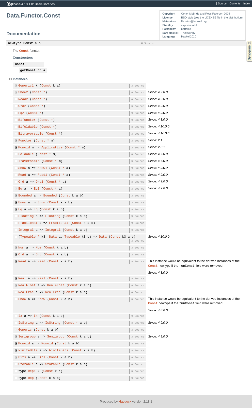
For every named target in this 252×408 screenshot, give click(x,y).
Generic (25, 330)
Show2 (23, 92)
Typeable (27, 237)
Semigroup (27, 337)
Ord (21, 182)
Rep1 (32, 371)
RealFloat (27, 285)
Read (22, 175)
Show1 (42, 168)
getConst (27, 70)
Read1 (42, 175)
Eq (20, 189)
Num (21, 248)
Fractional (28, 223)
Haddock (125, 401)
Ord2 (22, 106)
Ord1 (39, 182)
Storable (26, 364)
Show (22, 168)
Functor (25, 141)
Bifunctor (27, 120)
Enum (22, 202)
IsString (26, 323)
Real (22, 278)
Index (246, 3)
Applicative (52, 147)
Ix (20, 316)
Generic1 (26, 86)
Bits (22, 357)
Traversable (29, 161)
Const (28, 43)
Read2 (23, 99)
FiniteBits (28, 350)
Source (222, 3)
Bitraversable (30, 134)
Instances (20, 79)
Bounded (25, 196)
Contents (235, 3)
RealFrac (26, 292)
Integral (26, 230)
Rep (31, 378)
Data (53, 237)
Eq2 (21, 113)
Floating (26, 216)
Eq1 (36, 189)
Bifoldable (28, 127)
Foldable (26, 154)
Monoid (24, 147)
